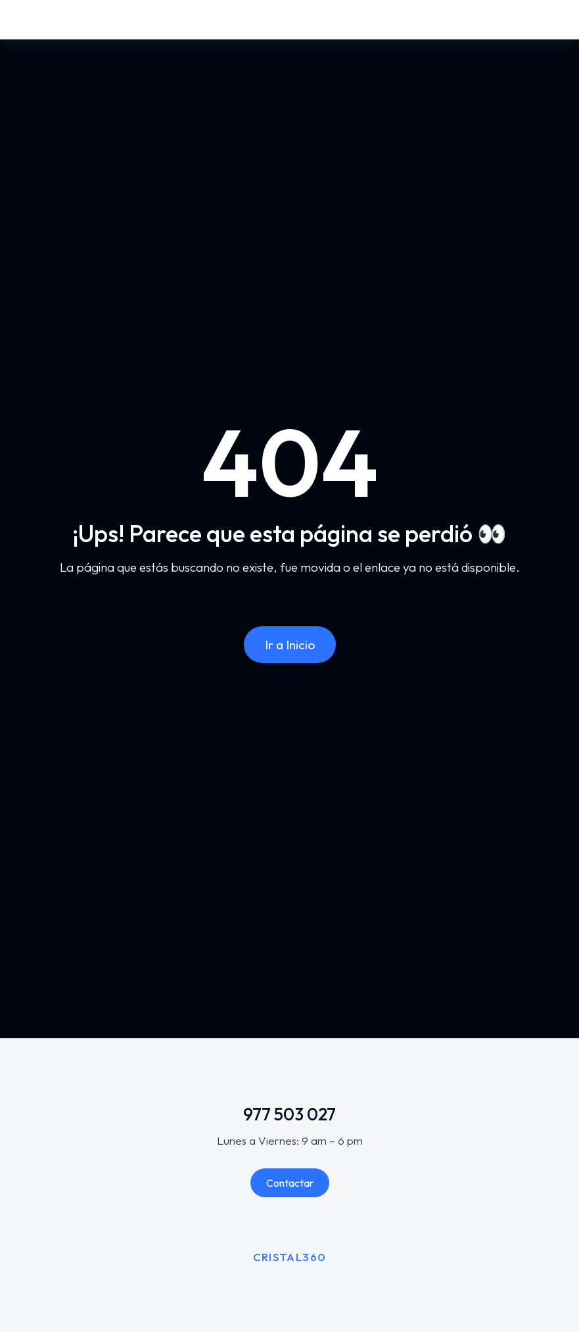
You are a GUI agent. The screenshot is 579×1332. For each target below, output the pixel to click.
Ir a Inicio (290, 645)
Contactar (289, 1182)
